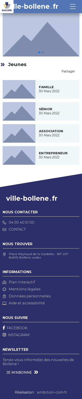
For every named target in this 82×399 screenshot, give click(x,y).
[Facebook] (15, 328)
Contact (14, 229)
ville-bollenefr (32, 6)
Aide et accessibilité (24, 303)
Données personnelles (27, 296)
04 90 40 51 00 (18, 222)
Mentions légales (21, 289)
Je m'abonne (19, 372)
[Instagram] (16, 335)
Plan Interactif (19, 282)
